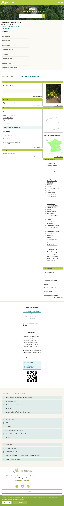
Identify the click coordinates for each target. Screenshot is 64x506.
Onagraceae (5, 28)
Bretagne (49, 184)
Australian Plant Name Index (13, 430)
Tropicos (7, 426)
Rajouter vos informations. (10, 103)
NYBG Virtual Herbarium (12, 452)
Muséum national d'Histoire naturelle (16, 405)
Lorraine (49, 202)
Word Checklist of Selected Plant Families (17, 412)
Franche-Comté (51, 192)
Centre (49, 186)
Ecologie (5, 54)
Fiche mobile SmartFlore (29, 367)
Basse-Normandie (52, 180)
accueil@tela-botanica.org (22, 480)
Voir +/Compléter (37, 96)
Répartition (6, 45)
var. (14, 26)
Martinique (50, 235)
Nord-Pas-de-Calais (52, 205)
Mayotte (49, 237)
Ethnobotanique (7, 50)
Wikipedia (7, 445)
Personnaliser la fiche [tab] (30, 325)
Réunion (49, 243)
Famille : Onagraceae (9, 115)
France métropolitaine (53, 225)
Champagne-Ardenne (52, 188)
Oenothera (4, 26)
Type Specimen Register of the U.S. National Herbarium (21, 455)
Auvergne (49, 179)
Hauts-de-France (51, 196)
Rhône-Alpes (50, 213)
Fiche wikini (28, 362)
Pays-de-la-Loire (51, 207)
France (49, 219)
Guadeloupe (50, 233)
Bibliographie (6, 63)
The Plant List (8, 419)
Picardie (49, 209)
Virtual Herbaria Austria (12, 459)
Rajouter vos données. (9, 153)
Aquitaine (49, 177)
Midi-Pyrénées (51, 203)
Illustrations (6, 41)
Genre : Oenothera (8, 117)
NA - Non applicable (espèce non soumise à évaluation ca (52, 258)
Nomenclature (7, 59)
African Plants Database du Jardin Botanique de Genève (22, 434)
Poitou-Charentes (51, 211)
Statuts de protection (9, 68)
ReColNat (7, 408)
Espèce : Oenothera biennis (10, 120)
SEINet (6, 437)
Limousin (49, 200)
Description (6, 36)
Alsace (49, 175)
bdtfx (13, 76)
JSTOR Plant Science (10, 448)
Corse (48, 190)
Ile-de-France (50, 198)
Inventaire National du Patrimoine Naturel (17, 397)
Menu (60, 2)
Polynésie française (52, 241)
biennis (10, 26)
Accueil (5, 76)
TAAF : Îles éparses (52, 245)
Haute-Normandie (51, 194)
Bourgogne (50, 182)
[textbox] (30, 16)
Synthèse (5, 32)
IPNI (5, 423)
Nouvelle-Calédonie (52, 239)
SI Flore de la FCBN (10, 401)
